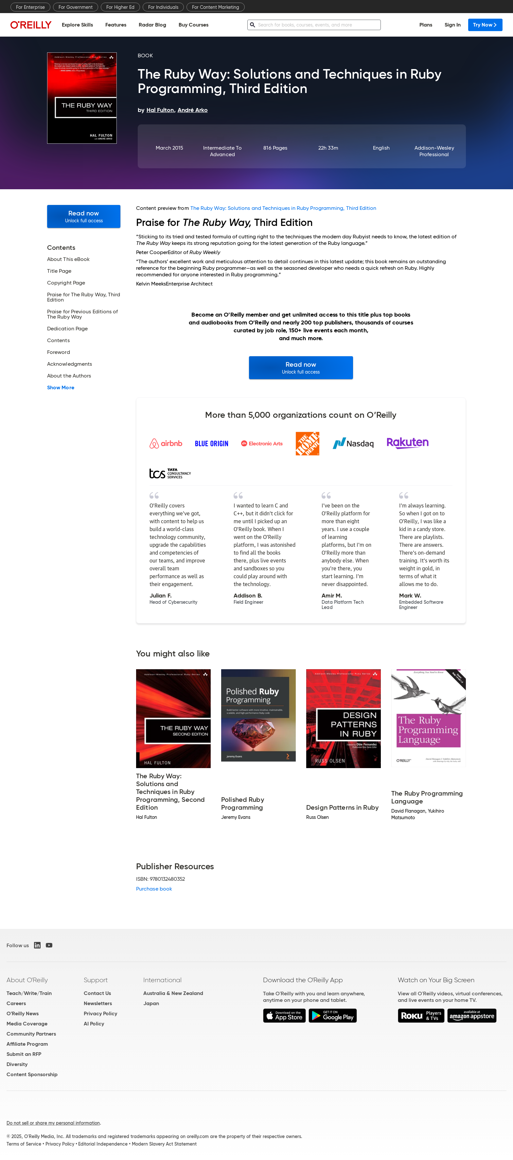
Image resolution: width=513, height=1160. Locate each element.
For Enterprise (30, 7)
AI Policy (94, 1023)
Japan (151, 1003)
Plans (425, 24)
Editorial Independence (103, 1144)
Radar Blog (152, 24)
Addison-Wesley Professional (434, 151)
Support (96, 980)
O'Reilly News (23, 1013)
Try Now (485, 24)
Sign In (453, 24)
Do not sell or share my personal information (53, 1123)
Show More (60, 387)
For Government (76, 7)
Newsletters (98, 1003)
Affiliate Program (27, 1043)
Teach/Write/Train (29, 993)
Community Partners (31, 1033)
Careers (16, 1003)
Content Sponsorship (32, 1074)
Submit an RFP (24, 1054)
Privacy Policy (100, 1013)
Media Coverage (27, 1023)
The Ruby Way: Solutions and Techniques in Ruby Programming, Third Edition (283, 208)
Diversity (17, 1064)
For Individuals (163, 7)
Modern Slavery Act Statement (164, 1144)
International (162, 980)
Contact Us (97, 993)
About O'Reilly (27, 980)
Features (115, 24)
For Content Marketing (215, 7)
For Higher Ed (120, 7)
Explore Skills (77, 24)
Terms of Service (24, 1144)
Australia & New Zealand (173, 993)
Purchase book (154, 889)
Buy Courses (193, 24)
